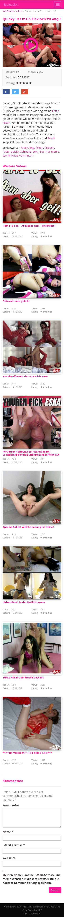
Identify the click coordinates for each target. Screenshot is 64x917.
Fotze (55, 111)
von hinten (26, 155)
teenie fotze (10, 155)
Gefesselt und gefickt (16, 301)
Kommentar (11, 805)
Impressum (35, 913)
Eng (31, 148)
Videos (19, 11)
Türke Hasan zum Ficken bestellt (23, 678)
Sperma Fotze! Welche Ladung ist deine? (28, 527)
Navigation (11, 4)
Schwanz (25, 151)
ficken (6, 123)
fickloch (49, 148)
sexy (35, 151)
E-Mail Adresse (13, 845)
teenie (55, 151)
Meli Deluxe (8, 11)
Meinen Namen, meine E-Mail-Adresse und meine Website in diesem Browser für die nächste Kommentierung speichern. (32, 879)
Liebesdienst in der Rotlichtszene (24, 602)
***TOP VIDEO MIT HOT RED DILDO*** (27, 753)
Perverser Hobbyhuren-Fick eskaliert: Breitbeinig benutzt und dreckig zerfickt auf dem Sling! (31, 455)
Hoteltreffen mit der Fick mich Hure (25, 376)
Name (7, 832)
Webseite (9, 858)
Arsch (51, 138)
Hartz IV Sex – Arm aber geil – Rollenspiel (29, 226)
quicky (15, 151)
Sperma (45, 151)
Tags (25, 913)
